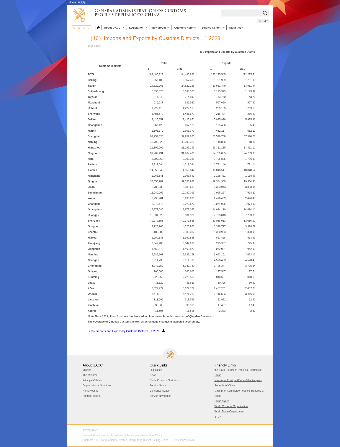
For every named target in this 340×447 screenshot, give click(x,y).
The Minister (90, 375)
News (153, 375)
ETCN (218, 416)
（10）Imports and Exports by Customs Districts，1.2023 (124, 331)
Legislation (138, 27)
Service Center (213, 27)
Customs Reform (185, 27)
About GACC (114, 27)
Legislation (156, 369)
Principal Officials (93, 380)
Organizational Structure (97, 385)
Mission (87, 369)
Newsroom (160, 27)
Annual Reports (92, 395)
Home (72, 2)
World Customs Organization (231, 406)
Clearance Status (160, 390)
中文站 (82, 2)
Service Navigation (160, 395)
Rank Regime (90, 390)
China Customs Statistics (164, 380)
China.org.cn (221, 401)
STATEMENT (90, 430)
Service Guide (158, 385)
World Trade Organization (229, 411)
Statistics (236, 27)
